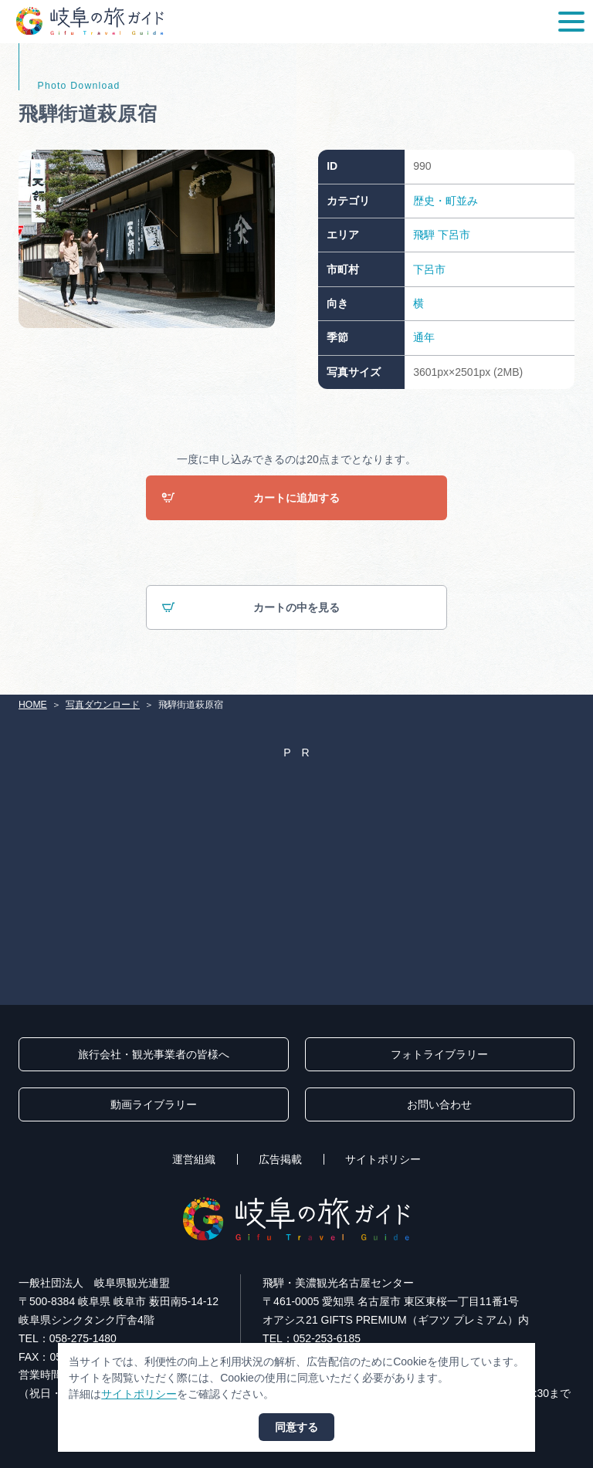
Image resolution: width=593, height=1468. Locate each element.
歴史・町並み (445, 200)
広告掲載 (280, 1159)
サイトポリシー (383, 1159)
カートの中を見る (251, 607)
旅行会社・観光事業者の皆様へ (153, 1054)
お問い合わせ (439, 1104)
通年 (424, 337)
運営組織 (193, 1159)
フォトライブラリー (439, 1054)
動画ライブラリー (153, 1104)
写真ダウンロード (103, 704)
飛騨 (424, 234)
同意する (296, 1427)
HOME (33, 704)
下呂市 (454, 234)
